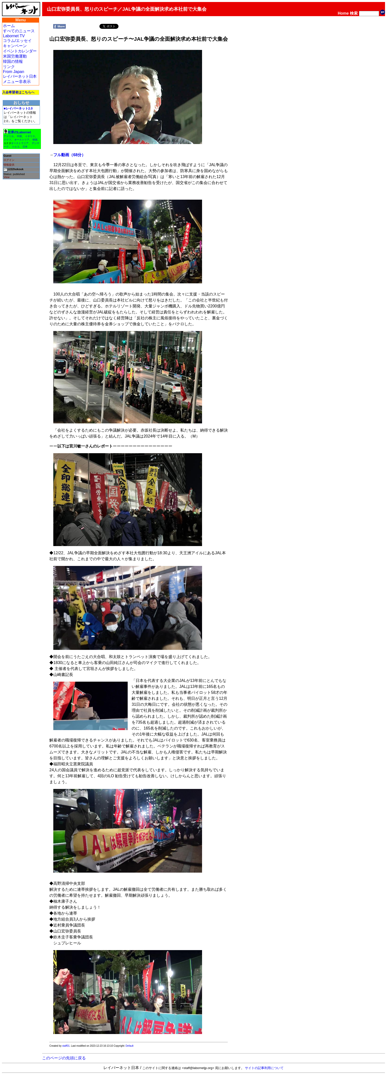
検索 (354, 13)
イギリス (30, 136)
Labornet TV (14, 36)
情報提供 (8, 164)
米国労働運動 (15, 56)
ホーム (9, 26)
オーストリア (21, 139)
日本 (25, 146)
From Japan (13, 72)
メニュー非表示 (17, 81)
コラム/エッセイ (17, 40)
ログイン (8, 159)
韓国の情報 (13, 61)
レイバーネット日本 (19, 76)
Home (343, 13)
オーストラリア (20, 143)
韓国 (34, 139)
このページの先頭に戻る (64, 1058)
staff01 (66, 1045)
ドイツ (7, 139)
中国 (19, 136)
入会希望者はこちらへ (18, 92)
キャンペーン (15, 46)
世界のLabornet (19, 132)
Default (130, 1045)
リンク (9, 67)
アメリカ (9, 136)
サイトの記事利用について (264, 1068)
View (6, 177)
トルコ (15, 146)
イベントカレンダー (19, 51)
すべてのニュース (19, 31)
